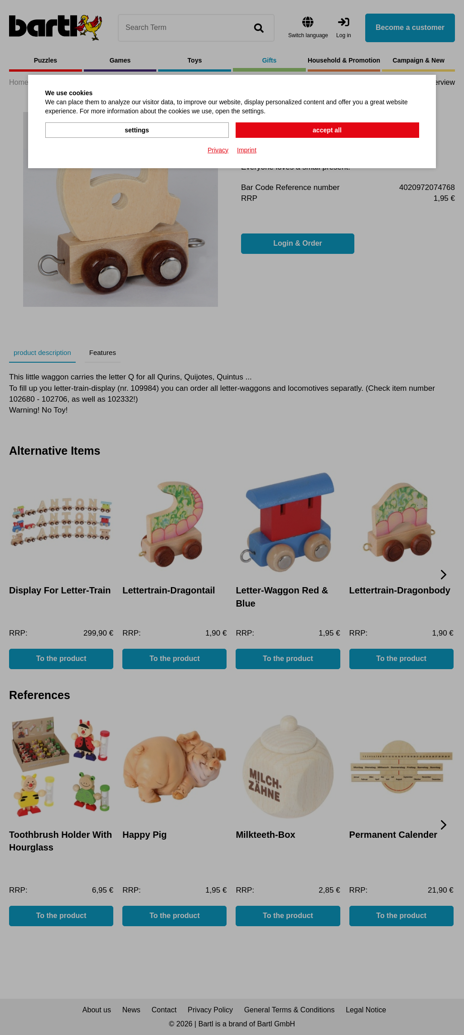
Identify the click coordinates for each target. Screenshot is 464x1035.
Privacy (218, 150)
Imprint (246, 150)
